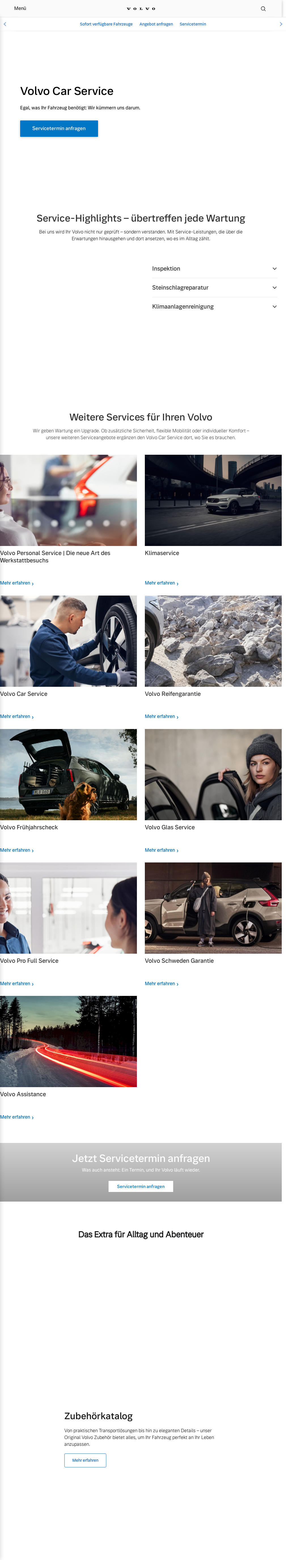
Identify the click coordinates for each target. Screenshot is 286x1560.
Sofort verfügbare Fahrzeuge (106, 24)
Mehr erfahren (15, 584)
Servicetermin (193, 24)
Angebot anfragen (156, 24)
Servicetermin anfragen (62, 129)
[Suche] (263, 8)
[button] (214, 268)
